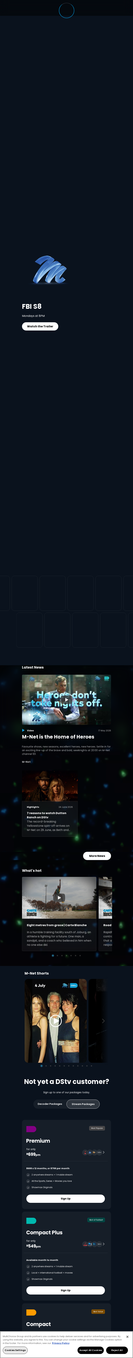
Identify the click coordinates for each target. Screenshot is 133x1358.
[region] (66, 1344)
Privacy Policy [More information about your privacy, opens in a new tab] (60, 1343)
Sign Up (66, 1198)
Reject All (117, 1350)
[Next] (104, 1021)
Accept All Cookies (90, 1350)
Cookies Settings (15, 1350)
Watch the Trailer (40, 326)
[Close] (127, 1337)
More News (97, 856)
